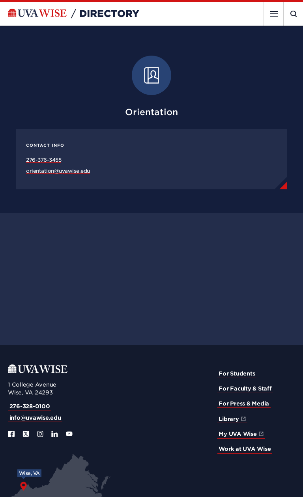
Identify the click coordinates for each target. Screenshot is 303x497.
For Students (237, 373)
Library (229, 419)
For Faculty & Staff (245, 388)
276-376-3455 (43, 160)
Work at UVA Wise (245, 449)
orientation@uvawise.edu (58, 171)
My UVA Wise (237, 434)
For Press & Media (244, 403)
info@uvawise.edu (35, 418)
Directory (109, 14)
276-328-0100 (29, 406)
